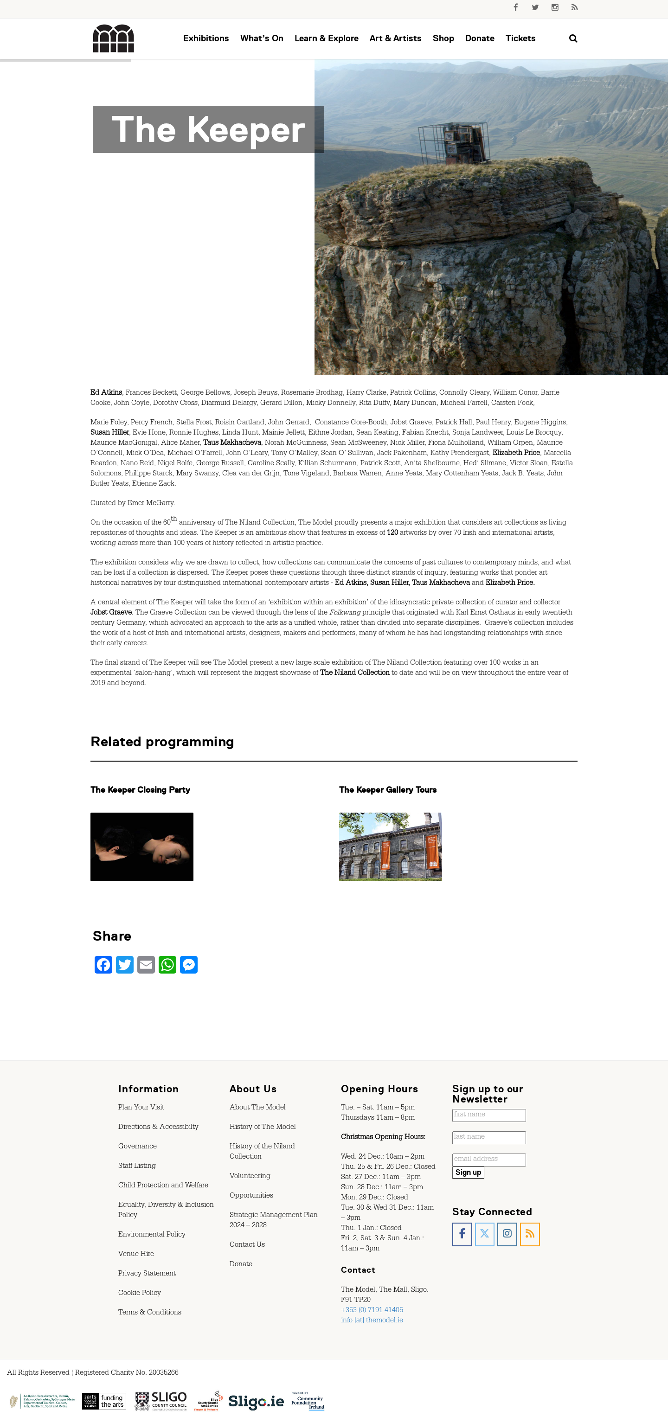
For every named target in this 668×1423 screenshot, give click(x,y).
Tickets (521, 38)
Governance (137, 1147)
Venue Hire (136, 1255)
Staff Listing (137, 1167)
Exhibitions (206, 38)
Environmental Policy (152, 1235)
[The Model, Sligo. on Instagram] (507, 1234)
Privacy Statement (147, 1274)
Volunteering (250, 1177)
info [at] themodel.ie (372, 1321)
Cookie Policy (139, 1294)
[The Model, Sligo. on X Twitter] (485, 1234)
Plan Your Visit (141, 1108)
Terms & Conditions (149, 1313)
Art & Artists (396, 38)
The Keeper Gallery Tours (388, 790)
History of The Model (263, 1128)
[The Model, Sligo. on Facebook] (462, 1234)
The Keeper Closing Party (140, 790)
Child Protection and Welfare (163, 1186)
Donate (480, 38)
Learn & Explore (327, 38)
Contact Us (247, 1246)
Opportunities (251, 1196)
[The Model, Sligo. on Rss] (530, 1234)
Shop (443, 38)
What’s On (261, 38)
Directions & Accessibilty (158, 1128)
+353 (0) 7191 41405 (372, 1311)
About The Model (258, 1108)
